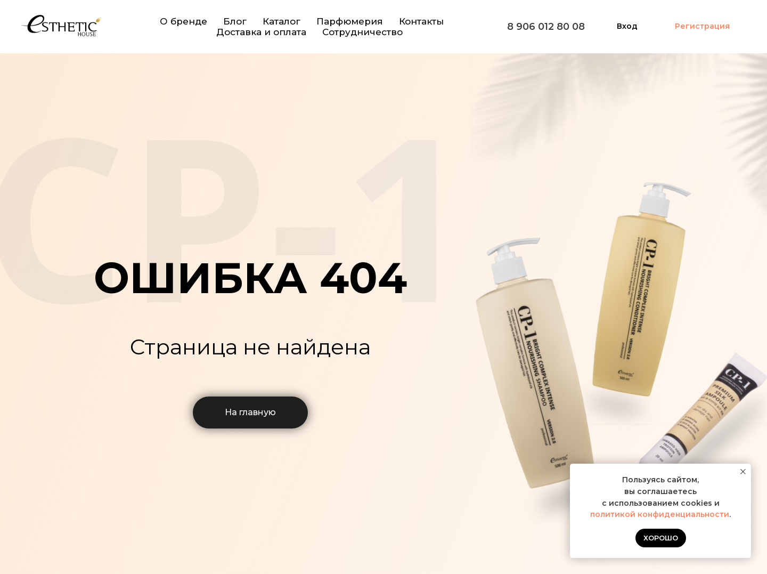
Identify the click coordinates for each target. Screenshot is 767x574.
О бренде (183, 21)
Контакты (421, 21)
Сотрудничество (362, 32)
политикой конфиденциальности (659, 514)
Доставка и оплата (261, 32)
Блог (235, 21)
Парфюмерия (349, 21)
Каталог (281, 21)
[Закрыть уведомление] (743, 471)
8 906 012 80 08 (546, 27)
